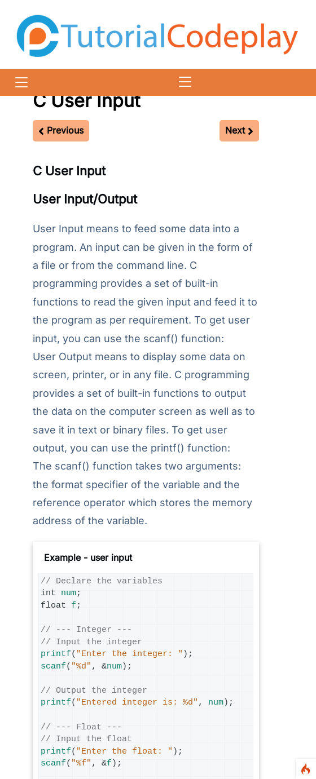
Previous (61, 130)
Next (239, 130)
